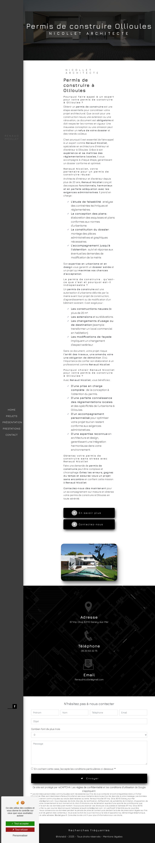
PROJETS (11, 416)
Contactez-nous (87, 524)
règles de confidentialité (89, 787)
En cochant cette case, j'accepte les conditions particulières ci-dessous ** (75, 768)
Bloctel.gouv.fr (61, 815)
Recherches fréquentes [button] (89, 830)
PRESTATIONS (11, 428)
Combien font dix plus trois (45, 729)
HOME (12, 409)
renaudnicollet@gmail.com (89, 674)
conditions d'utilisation (122, 787)
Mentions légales (112, 836)
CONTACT (12, 434)
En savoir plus (86, 512)
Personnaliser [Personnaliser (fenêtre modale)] (20, 835)
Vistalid (62, 836)
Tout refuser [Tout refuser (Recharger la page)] (20, 829)
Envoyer (92, 778)
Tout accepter (20, 823)
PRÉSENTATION (12, 422)
